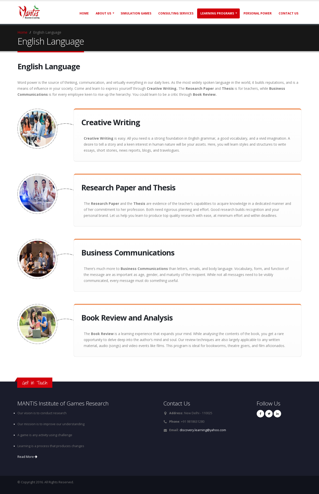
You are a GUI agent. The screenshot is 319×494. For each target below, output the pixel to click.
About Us (103, 13)
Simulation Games (136, 13)
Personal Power (257, 13)
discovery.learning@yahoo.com (203, 430)
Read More (27, 457)
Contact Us (288, 13)
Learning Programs (217, 13)
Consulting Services (175, 13)
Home (84, 13)
